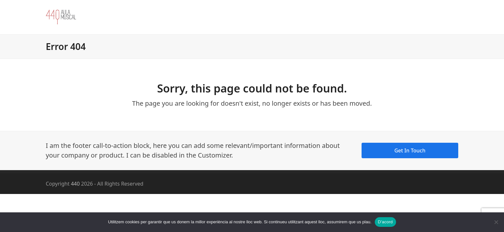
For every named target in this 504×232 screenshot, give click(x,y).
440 (75, 183)
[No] (496, 222)
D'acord (385, 221)
